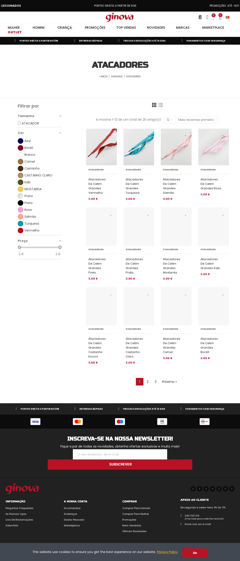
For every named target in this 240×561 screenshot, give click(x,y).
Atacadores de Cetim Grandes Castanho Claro (134, 348)
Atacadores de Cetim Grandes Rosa (210, 183)
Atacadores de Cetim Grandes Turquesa (134, 186)
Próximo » (169, 381)
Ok (195, 553)
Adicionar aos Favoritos (111, 133)
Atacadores (96, 169)
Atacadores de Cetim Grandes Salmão (171, 186)
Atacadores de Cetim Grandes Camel (171, 345)
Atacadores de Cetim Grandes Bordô (209, 345)
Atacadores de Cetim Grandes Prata (134, 266)
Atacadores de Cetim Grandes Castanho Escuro (97, 348)
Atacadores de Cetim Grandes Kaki (210, 263)
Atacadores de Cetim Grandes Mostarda (171, 266)
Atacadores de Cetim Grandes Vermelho (97, 186)
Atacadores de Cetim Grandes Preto (97, 266)
